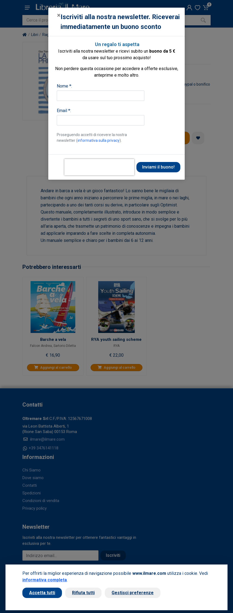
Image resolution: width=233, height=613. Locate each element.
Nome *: (64, 86)
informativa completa (44, 579)
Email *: (64, 110)
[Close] (59, 15)
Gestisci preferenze (133, 592)
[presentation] (99, 167)
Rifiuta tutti (83, 592)
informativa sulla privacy (98, 140)
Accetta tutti (42, 592)
